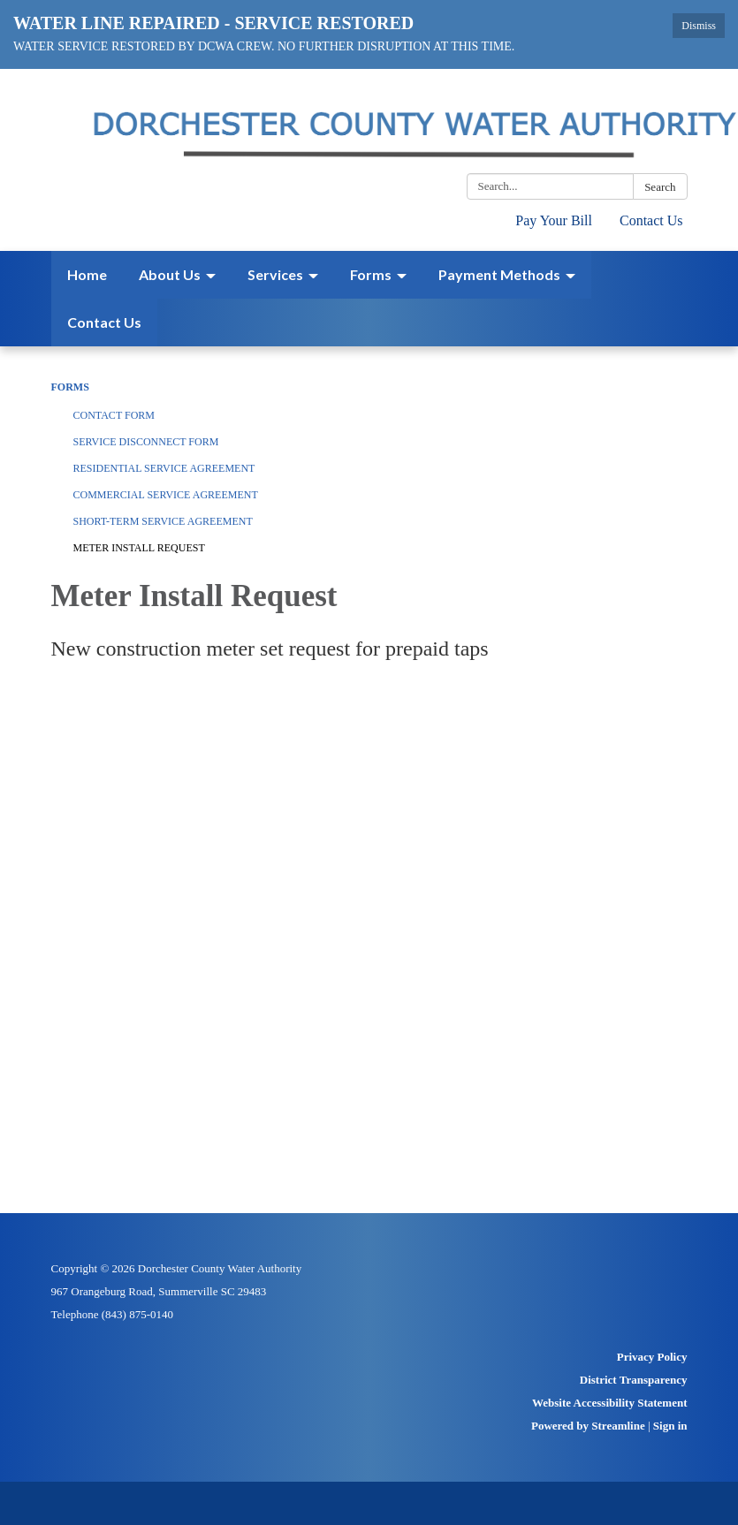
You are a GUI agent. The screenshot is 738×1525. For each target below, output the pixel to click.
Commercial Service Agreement (165, 495)
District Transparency (634, 1379)
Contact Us (651, 220)
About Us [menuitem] (170, 274)
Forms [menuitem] (371, 274)
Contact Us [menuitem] (104, 322)
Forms (70, 387)
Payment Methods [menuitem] (499, 274)
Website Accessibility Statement (609, 1402)
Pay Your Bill (553, 220)
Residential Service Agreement (164, 468)
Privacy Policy (652, 1356)
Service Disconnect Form (146, 442)
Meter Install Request (139, 548)
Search (659, 186)
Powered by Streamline (588, 1425)
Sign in (670, 1425)
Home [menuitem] (87, 274)
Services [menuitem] (275, 274)
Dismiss (698, 25)
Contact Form (114, 415)
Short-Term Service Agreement (163, 521)
